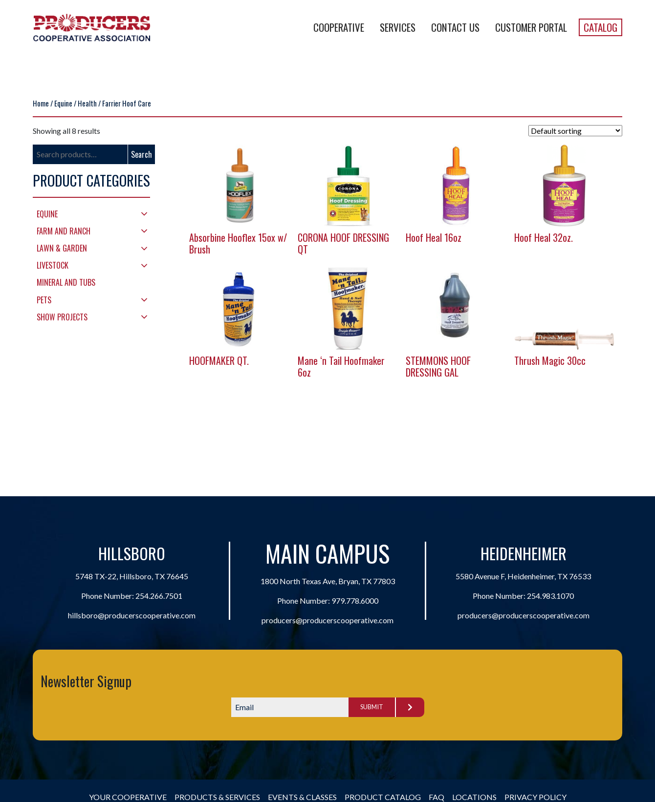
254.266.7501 (158, 595)
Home (41, 103)
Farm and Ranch (63, 231)
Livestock (52, 265)
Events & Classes (302, 797)
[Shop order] (575, 130)
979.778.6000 (354, 600)
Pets (44, 300)
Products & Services (217, 797)
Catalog (600, 27)
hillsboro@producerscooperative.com (132, 615)
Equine (63, 103)
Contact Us (455, 27)
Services (397, 27)
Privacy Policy (535, 797)
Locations (474, 797)
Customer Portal (531, 27)
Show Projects (62, 317)
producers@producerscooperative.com (327, 620)
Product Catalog (383, 797)
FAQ (436, 797)
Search (141, 154)
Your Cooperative (128, 797)
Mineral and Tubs (66, 282)
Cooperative (338, 27)
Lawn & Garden (62, 248)
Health (87, 103)
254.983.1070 (550, 595)
